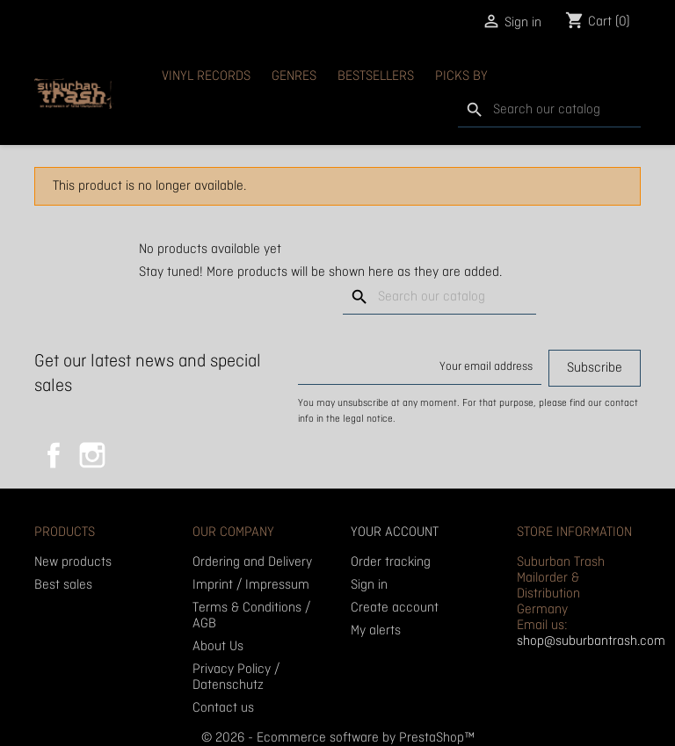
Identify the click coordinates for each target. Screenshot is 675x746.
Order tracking (391, 562)
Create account (395, 608)
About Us (217, 646)
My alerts (376, 631)
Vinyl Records (206, 76)
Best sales (63, 585)
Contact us (223, 708)
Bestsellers (376, 76)
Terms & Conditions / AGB (251, 616)
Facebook (53, 455)
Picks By (461, 76)
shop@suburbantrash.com (591, 641)
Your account (395, 532)
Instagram (92, 455)
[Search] (549, 110)
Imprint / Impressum (250, 585)
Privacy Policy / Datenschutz (235, 677)
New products (73, 562)
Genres (294, 76)
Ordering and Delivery (252, 562)
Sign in (369, 585)
